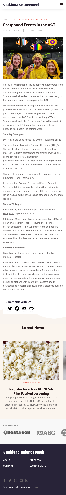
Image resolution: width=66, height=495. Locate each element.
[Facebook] (17, 308)
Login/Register (38, 466)
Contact (8, 466)
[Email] (24, 308)
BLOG (5, 20)
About (6, 460)
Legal (37, 487)
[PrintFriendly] (31, 308)
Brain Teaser (9, 253)
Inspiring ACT (45, 117)
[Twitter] (10, 308)
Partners (35, 460)
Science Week (10, 121)
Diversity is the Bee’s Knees (17, 139)
